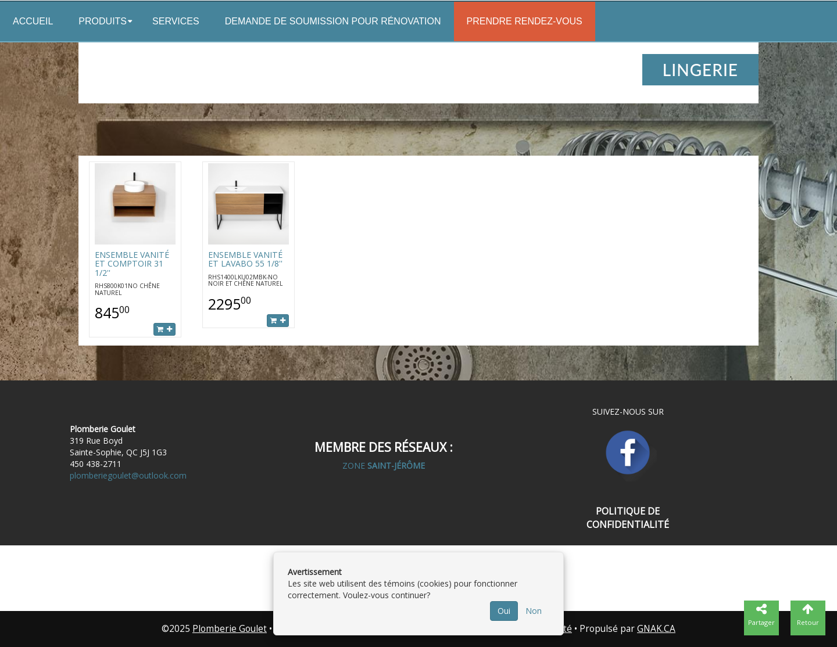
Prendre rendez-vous (524, 21)
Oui (504, 610)
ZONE (383, 465)
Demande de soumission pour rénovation (333, 21)
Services (175, 21)
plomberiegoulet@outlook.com (128, 475)
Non (533, 610)
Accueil (33, 21)
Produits (102, 21)
